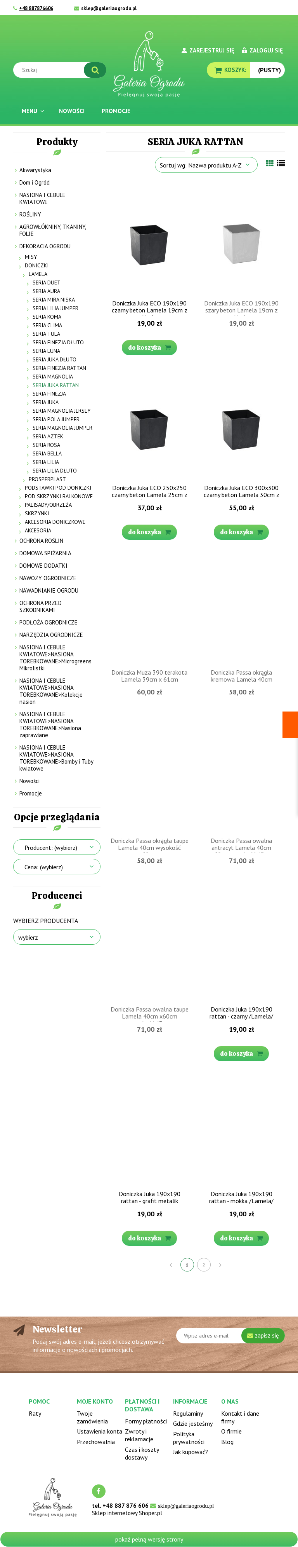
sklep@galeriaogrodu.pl (109, 8)
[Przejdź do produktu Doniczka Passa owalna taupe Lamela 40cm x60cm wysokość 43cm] (149, 945)
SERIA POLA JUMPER (56, 419)
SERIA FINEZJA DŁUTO (58, 342)
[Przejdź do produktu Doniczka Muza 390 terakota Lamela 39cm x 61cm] (149, 608)
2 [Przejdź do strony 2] (204, 1265)
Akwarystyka (35, 170)
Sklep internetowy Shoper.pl (127, 1513)
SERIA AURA (46, 291)
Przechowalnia (96, 1442)
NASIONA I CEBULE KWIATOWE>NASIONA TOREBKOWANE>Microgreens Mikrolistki (55, 658)
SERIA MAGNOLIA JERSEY (61, 410)
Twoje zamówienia (92, 1417)
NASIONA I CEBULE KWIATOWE (42, 198)
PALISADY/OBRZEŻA (48, 504)
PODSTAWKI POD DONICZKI (58, 487)
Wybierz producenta (45, 920)
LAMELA (38, 273)
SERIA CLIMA (47, 325)
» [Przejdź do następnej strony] (220, 1264)
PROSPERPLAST (47, 479)
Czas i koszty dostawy (142, 1453)
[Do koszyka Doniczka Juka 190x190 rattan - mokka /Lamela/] (241, 1238)
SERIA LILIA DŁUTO (55, 470)
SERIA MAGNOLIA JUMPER (62, 427)
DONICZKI (37, 265)
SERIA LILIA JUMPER (55, 308)
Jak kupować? (190, 1452)
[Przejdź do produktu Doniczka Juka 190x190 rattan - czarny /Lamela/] (241, 945)
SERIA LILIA (46, 462)
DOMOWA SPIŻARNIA (45, 553)
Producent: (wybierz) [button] (50, 847)
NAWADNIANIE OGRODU (48, 590)
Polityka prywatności (188, 1438)
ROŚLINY (30, 214)
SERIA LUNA (46, 350)
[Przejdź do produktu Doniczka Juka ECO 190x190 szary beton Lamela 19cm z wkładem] (241, 239)
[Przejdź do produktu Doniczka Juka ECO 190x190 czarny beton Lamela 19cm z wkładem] (149, 239)
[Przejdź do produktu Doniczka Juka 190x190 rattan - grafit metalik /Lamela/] (149, 1129)
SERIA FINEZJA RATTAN (59, 368)
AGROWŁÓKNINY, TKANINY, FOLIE (52, 230)
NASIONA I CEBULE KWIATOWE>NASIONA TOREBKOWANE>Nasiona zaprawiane (50, 724)
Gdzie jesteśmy (193, 1423)
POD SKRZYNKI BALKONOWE (59, 496)
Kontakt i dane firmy (240, 1417)
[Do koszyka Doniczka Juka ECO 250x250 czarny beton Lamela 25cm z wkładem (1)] (149, 532)
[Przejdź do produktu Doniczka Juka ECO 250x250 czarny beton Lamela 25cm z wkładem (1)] (149, 423)
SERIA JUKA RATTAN (56, 385)
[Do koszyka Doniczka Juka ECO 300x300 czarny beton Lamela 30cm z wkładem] (241, 532)
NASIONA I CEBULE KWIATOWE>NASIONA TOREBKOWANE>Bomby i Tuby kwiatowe (56, 758)
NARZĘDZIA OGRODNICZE (51, 634)
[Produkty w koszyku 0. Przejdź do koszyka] (228, 69)
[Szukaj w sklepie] (61, 70)
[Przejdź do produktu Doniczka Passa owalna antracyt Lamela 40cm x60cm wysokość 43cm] (241, 776)
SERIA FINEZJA (49, 393)
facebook (99, 1491)
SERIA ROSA (46, 444)
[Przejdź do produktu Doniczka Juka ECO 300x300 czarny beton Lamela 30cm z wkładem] (241, 423)
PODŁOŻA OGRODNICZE (48, 622)
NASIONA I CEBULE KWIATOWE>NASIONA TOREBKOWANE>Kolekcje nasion (51, 691)
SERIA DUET (47, 282)
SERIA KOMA (47, 316)
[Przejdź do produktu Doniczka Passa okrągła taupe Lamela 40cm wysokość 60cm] (149, 776)
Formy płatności (146, 1421)
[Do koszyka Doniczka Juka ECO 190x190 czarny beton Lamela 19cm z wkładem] (149, 348)
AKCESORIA (38, 530)
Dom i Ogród (34, 182)
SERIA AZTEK (48, 436)
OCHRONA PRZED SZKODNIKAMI (40, 606)
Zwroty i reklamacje (139, 1435)
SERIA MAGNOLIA (53, 376)
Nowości (29, 781)
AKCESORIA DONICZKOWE (55, 521)
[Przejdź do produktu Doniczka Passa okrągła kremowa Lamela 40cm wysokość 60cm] (241, 608)
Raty (35, 1413)
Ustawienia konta (99, 1431)
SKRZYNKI (37, 513)
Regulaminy (188, 1413)
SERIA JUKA (46, 402)
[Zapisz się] (263, 1335)
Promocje (30, 793)
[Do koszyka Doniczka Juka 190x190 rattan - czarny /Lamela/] (241, 1054)
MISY (31, 256)
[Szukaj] (95, 70)
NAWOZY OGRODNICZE (47, 578)
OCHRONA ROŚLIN (41, 540)
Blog (227, 1442)
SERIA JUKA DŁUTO (54, 359)
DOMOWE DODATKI (43, 565)
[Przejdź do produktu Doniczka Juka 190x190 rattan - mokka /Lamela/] (241, 1129)
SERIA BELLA (47, 453)
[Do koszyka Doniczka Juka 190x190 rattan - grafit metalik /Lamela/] (149, 1238)
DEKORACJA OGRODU (45, 246)
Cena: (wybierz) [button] (43, 867)
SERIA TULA (46, 333)
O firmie (231, 1431)
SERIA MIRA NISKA (54, 299)
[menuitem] (31, 111)
